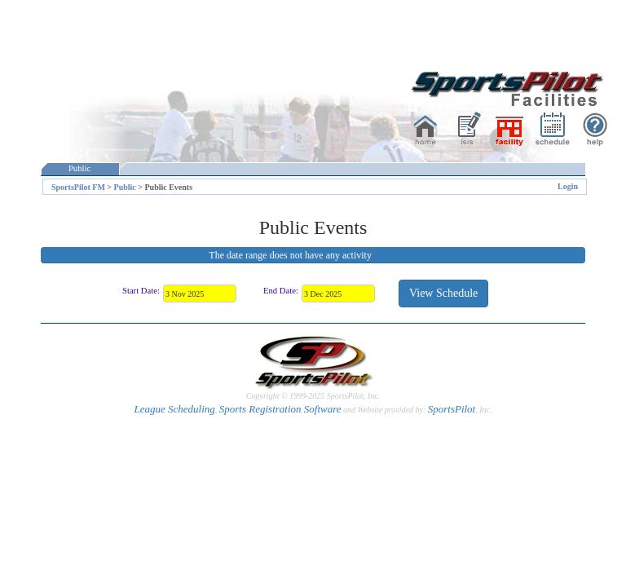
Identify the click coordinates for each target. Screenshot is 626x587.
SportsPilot (452, 409)
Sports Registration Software (280, 409)
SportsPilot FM (78, 187)
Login (568, 186)
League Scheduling (174, 409)
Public (79, 168)
